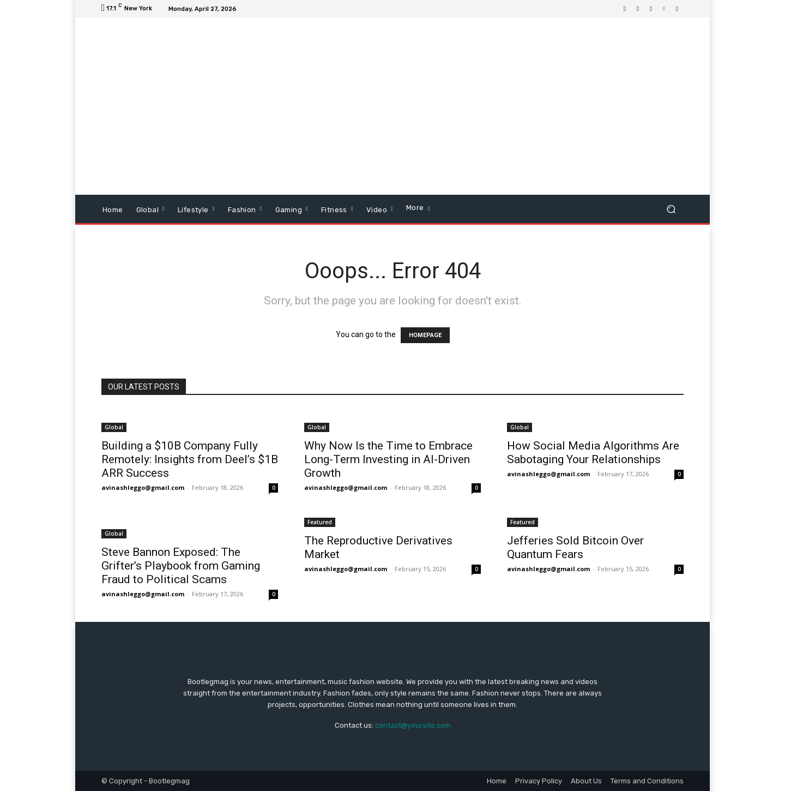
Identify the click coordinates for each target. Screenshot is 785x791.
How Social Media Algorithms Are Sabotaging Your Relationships (593, 452)
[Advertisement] (484, 107)
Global (114, 427)
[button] (671, 209)
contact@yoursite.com (413, 725)
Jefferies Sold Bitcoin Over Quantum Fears (575, 547)
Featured (319, 522)
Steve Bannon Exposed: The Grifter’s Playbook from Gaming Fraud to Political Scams (180, 566)
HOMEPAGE (425, 335)
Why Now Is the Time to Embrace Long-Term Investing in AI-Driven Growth (388, 459)
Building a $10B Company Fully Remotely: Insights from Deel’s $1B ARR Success (189, 459)
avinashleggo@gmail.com (142, 487)
